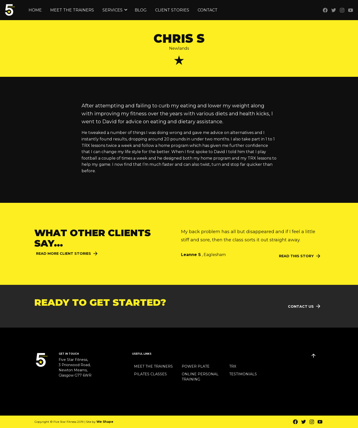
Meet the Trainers (72, 10)
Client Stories (172, 10)
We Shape (104, 422)
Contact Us (301, 306)
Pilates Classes (150, 374)
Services (112, 10)
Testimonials (243, 374)
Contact (208, 10)
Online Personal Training (200, 377)
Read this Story (296, 256)
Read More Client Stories (63, 253)
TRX (232, 366)
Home (35, 10)
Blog (141, 10)
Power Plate (196, 366)
